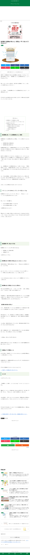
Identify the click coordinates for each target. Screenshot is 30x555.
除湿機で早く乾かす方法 (10, 123)
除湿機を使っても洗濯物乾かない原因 (12, 120)
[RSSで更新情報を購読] (22, 446)
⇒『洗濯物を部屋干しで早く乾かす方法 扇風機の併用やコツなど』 (14, 414)
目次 (13, 118)
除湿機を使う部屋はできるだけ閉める (13, 126)
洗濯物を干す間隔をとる (11, 129)
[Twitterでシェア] (5, 65)
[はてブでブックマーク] (24, 65)
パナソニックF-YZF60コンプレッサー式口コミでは (16, 121)
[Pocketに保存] (5, 68)
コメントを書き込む (15, 538)
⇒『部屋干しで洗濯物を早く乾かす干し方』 (9, 370)
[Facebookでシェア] (15, 65)
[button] (24, 68)
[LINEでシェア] (15, 68)
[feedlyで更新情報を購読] (8, 446)
